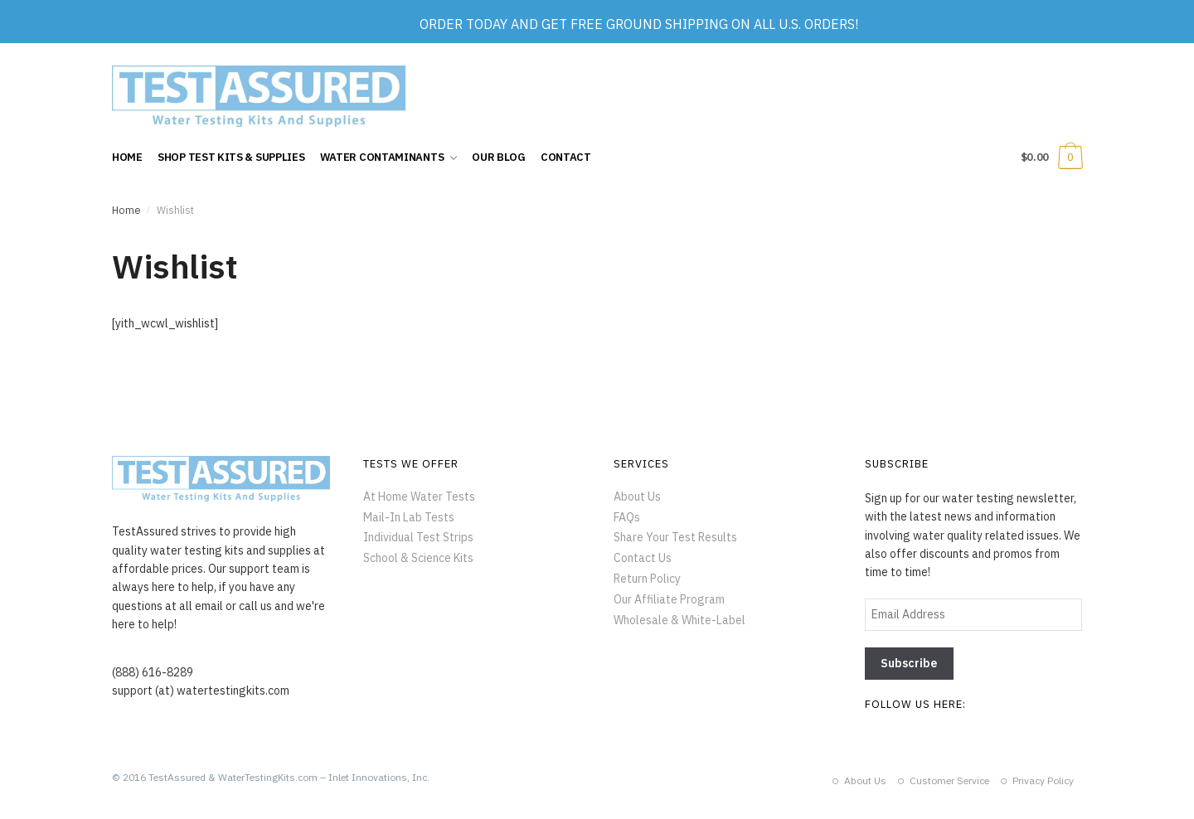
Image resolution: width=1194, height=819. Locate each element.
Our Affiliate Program (669, 599)
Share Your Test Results (675, 537)
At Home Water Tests (419, 496)
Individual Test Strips (418, 537)
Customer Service (949, 780)
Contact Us (643, 557)
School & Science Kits (418, 557)
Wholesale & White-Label (679, 620)
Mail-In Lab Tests (408, 517)
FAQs (627, 517)
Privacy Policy (1043, 780)
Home (126, 209)
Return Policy (647, 578)
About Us (637, 496)
